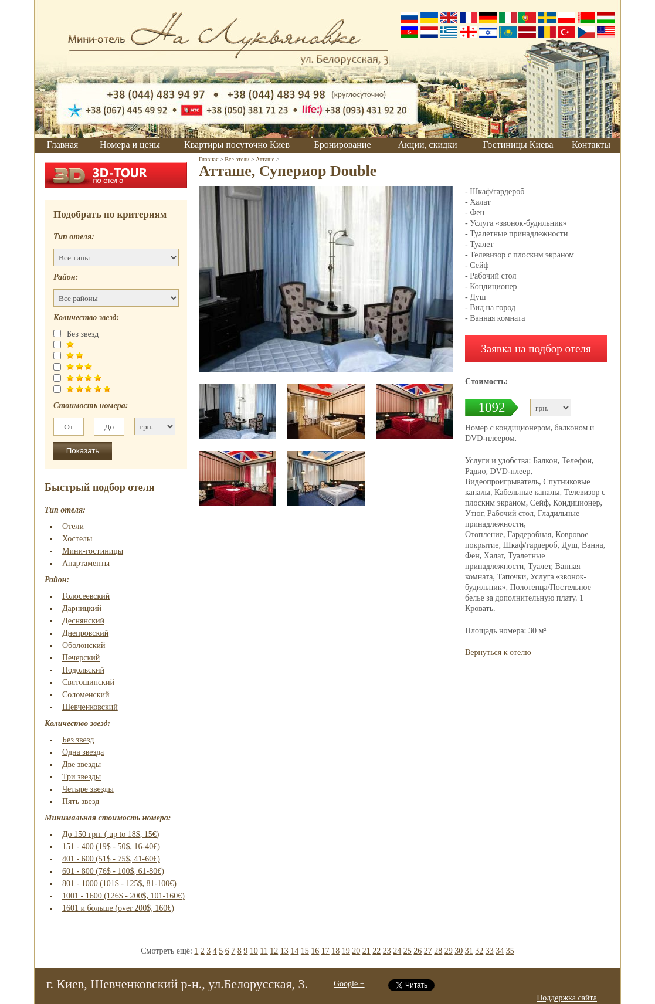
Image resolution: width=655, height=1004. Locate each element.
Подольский (83, 670)
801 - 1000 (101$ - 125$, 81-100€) (119, 883)
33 (490, 951)
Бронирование (342, 145)
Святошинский (88, 682)
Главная (63, 145)
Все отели (237, 159)
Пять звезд (80, 801)
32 (479, 951)
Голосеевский (86, 596)
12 (274, 951)
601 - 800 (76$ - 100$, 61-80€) (113, 871)
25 (407, 951)
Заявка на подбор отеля (536, 348)
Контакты (591, 145)
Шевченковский (90, 707)
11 (263, 951)
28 (438, 951)
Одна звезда (83, 752)
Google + (349, 983)
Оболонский (84, 645)
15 (305, 951)
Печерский (81, 657)
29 (448, 951)
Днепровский (85, 633)
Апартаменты (86, 563)
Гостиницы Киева (518, 145)
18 (335, 951)
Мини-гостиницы (92, 551)
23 (387, 951)
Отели (73, 526)
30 (458, 951)
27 (428, 951)
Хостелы (77, 538)
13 (284, 951)
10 (254, 951)
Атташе (265, 159)
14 (294, 951)
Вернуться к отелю (498, 652)
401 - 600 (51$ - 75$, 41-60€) (111, 858)
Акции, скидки (427, 145)
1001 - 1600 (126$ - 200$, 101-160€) (123, 895)
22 (376, 951)
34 (500, 951)
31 (469, 951)
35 (510, 951)
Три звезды (81, 776)
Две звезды (81, 764)
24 (397, 951)
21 (366, 951)
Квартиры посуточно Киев (237, 145)
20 (356, 951)
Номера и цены (130, 145)
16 (315, 951)
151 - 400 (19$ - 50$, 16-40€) (111, 846)
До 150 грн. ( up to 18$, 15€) (110, 834)
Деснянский (83, 620)
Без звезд (78, 739)
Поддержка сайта (567, 997)
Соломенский (85, 694)
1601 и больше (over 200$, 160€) (118, 908)
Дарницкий (81, 608)
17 (325, 951)
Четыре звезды (88, 789)
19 (346, 951)
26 (417, 951)
